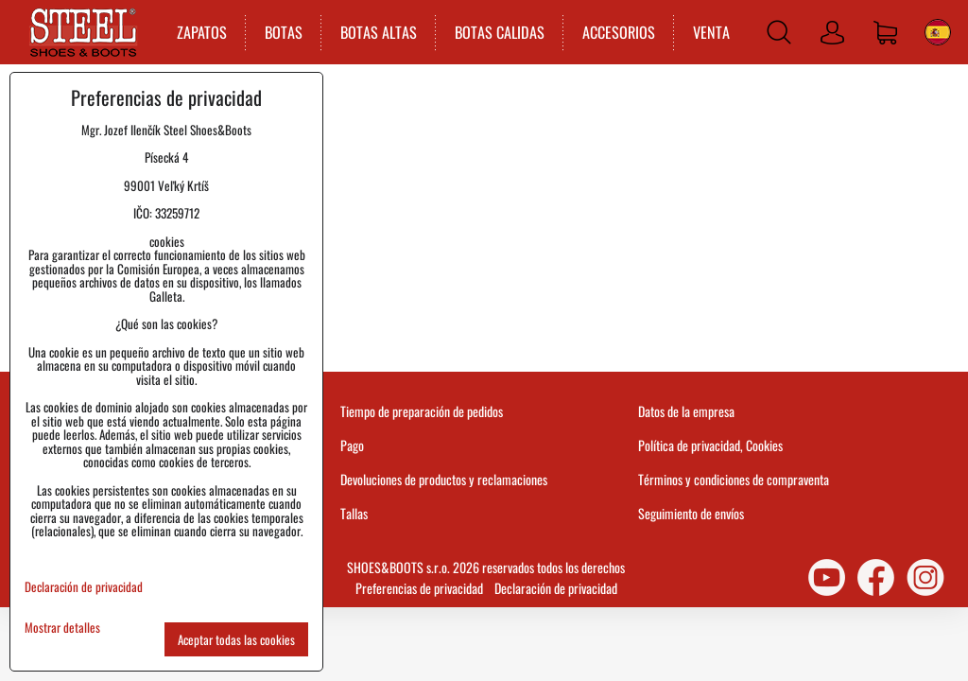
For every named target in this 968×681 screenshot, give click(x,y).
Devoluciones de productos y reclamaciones (443, 479)
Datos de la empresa (686, 411)
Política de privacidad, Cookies (710, 445)
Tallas (354, 513)
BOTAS (283, 32)
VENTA (711, 32)
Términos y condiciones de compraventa (733, 479)
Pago (352, 445)
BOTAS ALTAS (378, 32)
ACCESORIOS (618, 32)
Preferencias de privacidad (419, 588)
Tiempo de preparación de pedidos (421, 411)
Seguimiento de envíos (691, 513)
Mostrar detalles (62, 627)
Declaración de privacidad (555, 588)
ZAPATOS (202, 32)
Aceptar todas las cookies (236, 639)
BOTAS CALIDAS (499, 32)
